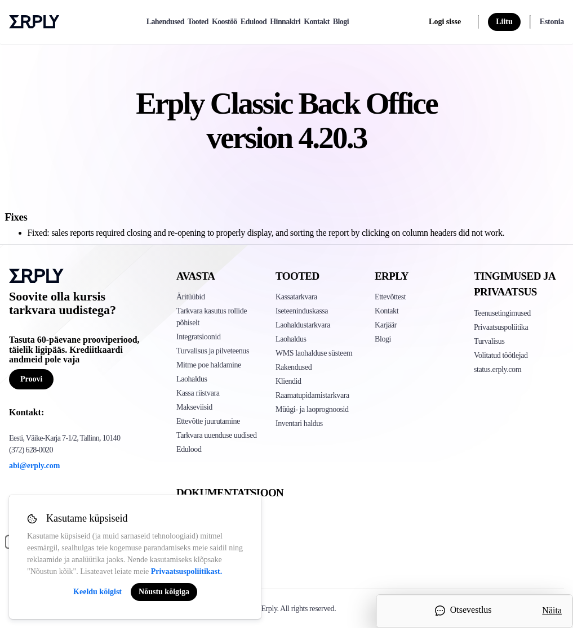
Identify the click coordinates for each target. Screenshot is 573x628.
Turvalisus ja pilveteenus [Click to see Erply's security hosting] (212, 351)
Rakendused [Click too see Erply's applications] (294, 367)
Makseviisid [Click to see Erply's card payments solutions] (194, 407)
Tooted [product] (198, 21)
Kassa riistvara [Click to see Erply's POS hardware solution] (198, 393)
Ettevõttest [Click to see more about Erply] (390, 297)
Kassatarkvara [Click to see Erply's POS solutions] (296, 297)
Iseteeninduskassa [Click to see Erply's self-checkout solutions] (302, 311)
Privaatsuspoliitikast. (186, 571)
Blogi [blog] (341, 21)
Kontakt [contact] (317, 21)
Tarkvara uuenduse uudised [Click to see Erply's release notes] (216, 435)
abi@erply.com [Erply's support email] (34, 465)
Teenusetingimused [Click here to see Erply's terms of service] (502, 313)
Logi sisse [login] (445, 21)
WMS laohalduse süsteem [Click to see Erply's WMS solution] (314, 353)
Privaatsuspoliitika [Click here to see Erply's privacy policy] (501, 327)
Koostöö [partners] (224, 21)
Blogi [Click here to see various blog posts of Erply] (383, 339)
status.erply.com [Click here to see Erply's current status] (497, 369)
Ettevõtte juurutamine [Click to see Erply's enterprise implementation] (208, 421)
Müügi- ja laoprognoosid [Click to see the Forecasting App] (312, 409)
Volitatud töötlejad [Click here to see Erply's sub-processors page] (501, 355)
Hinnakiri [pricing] (285, 21)
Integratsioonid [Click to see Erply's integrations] (198, 337)
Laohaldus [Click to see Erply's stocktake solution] (291, 339)
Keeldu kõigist (97, 591)
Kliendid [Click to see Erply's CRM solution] (288, 381)
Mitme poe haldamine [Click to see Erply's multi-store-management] (208, 365)
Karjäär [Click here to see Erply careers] (386, 325)
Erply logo (34, 22)
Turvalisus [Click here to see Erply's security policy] (489, 341)
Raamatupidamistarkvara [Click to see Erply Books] (312, 395)
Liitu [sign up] (504, 21)
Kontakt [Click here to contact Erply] (386, 311)
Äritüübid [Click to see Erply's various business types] (190, 297)
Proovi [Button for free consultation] (31, 379)
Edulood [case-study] (253, 21)
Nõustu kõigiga (164, 591)
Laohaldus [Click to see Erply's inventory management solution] (191, 379)
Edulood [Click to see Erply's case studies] (189, 449)
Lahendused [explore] (165, 21)
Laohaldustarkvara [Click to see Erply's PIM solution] (303, 325)
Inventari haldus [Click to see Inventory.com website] (299, 423)
